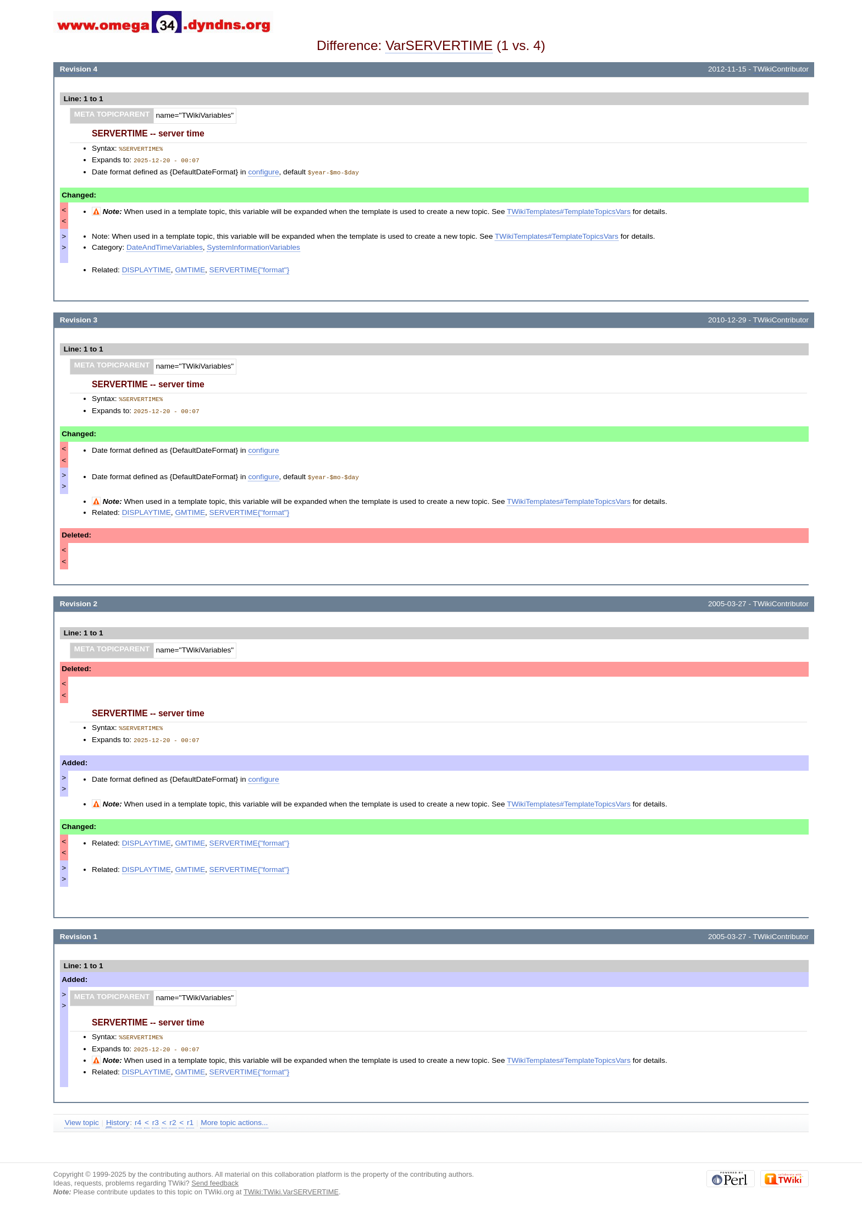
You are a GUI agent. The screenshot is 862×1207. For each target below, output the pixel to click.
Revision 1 (78, 933)
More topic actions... (234, 1117)
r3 (155, 1117)
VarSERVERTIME (439, 45)
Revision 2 (78, 601)
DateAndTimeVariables (164, 246)
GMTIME (190, 268)
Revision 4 (78, 69)
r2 (172, 1117)
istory (117, 1117)
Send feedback (215, 1178)
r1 (190, 1117)
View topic (82, 1117)
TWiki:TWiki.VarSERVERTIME (291, 1187)
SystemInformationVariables (253, 246)
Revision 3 (78, 318)
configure (263, 171)
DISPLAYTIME (146, 268)
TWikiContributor (781, 69)
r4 (138, 1117)
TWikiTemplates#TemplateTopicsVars (569, 210)
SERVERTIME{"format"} (249, 268)
